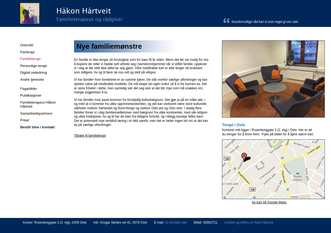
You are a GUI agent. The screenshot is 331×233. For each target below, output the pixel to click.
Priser (24, 120)
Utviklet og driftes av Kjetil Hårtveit (248, 222)
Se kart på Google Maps (269, 202)
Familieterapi (30, 59)
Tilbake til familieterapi (90, 135)
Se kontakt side (176, 222)
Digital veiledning (33, 72)
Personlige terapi (33, 66)
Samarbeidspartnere (36, 113)
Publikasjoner (30, 95)
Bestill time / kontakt (37, 127)
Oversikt (26, 45)
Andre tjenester (32, 79)
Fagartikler (28, 89)
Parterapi (27, 52)
